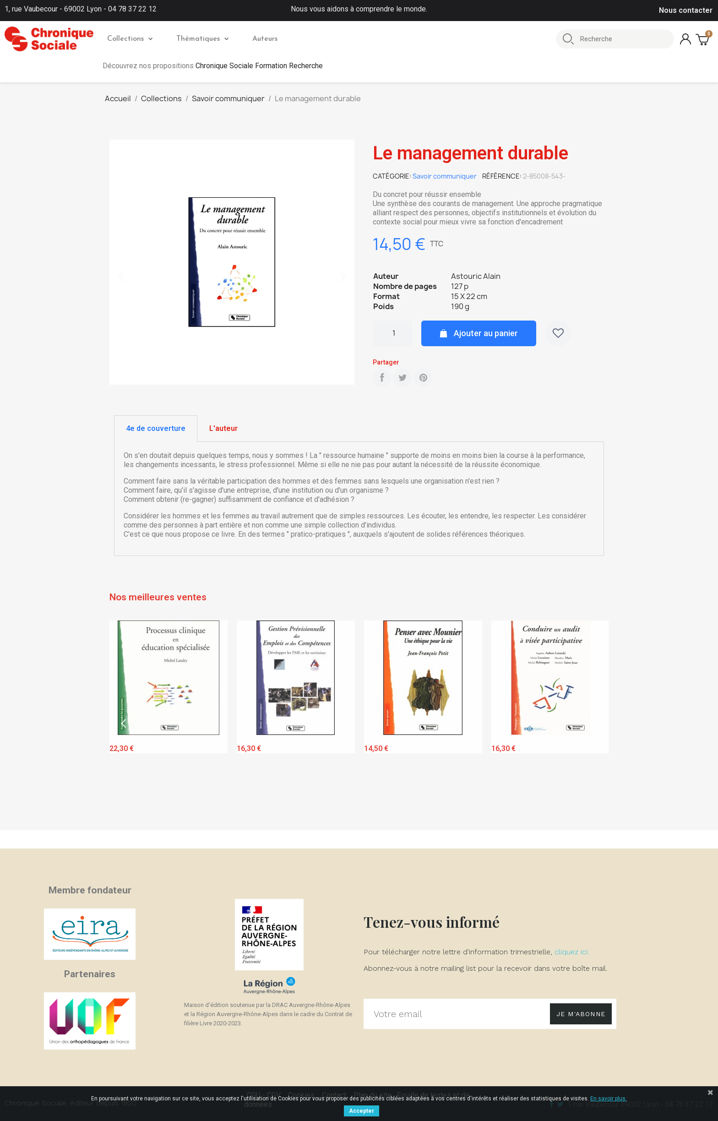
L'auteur (223, 428)
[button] (121, 277)
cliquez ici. (572, 951)
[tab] (155, 428)
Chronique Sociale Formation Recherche (259, 65)
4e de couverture (155, 428)
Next (594, 723)
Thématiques (202, 39)
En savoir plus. (608, 1098)
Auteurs (264, 39)
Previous (123, 723)
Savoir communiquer (445, 176)
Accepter (361, 1111)
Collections (129, 39)
